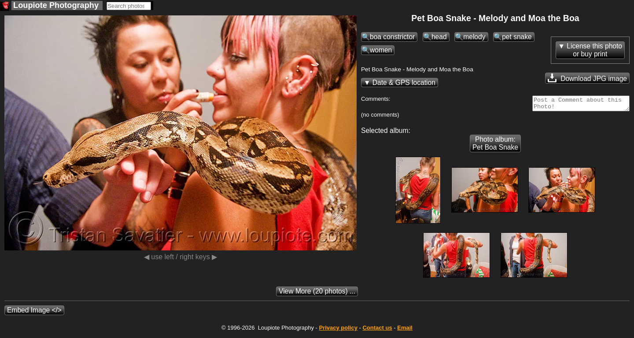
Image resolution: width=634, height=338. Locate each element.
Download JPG (587, 77)
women (381, 50)
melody (474, 36)
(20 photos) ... (317, 294)
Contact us (377, 330)
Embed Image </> (34, 312)
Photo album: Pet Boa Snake (495, 146)
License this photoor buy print (594, 50)
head (439, 36)
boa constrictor (392, 36)
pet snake (517, 36)
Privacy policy (338, 330)
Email (405, 330)
